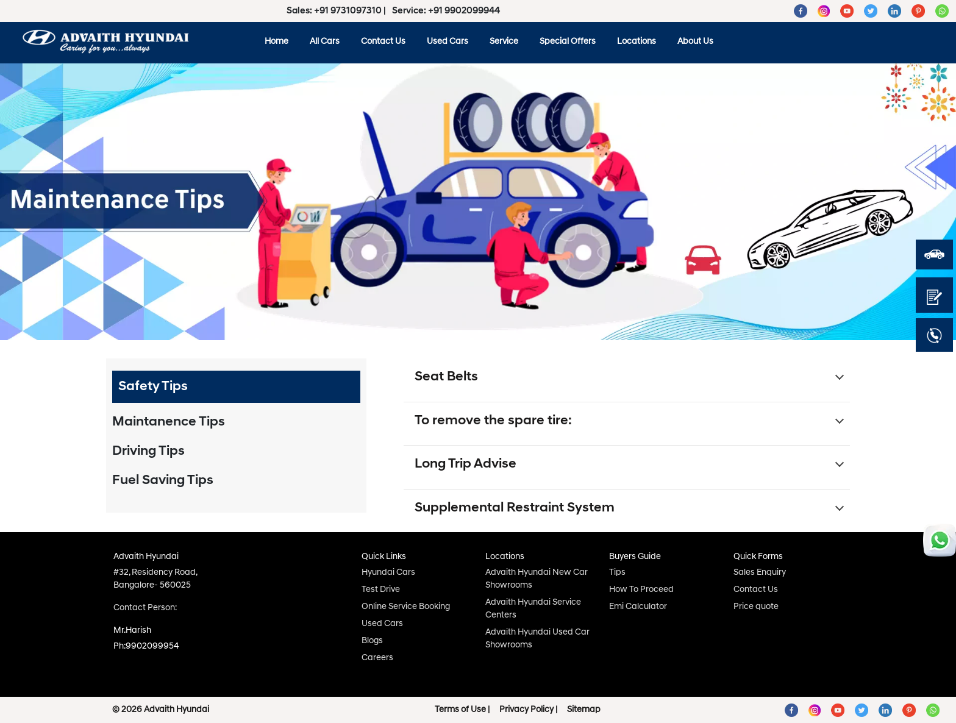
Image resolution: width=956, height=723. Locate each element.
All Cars (325, 41)
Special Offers (568, 41)
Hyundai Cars (388, 572)
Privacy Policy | (528, 709)
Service (504, 41)
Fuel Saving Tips (162, 481)
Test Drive (381, 589)
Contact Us (383, 41)
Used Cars (447, 41)
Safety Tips (153, 387)
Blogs (372, 641)
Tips (617, 572)
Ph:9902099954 (146, 646)
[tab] (236, 387)
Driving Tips (148, 451)
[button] (627, 379)
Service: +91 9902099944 (446, 11)
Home (276, 41)
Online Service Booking (406, 606)
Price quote (756, 606)
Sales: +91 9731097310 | (337, 11)
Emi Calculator (638, 606)
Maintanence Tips (168, 422)
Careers (377, 658)
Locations (636, 41)
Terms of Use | (462, 709)
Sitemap (584, 709)
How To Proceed (641, 589)
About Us (695, 41)
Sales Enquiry (759, 572)
